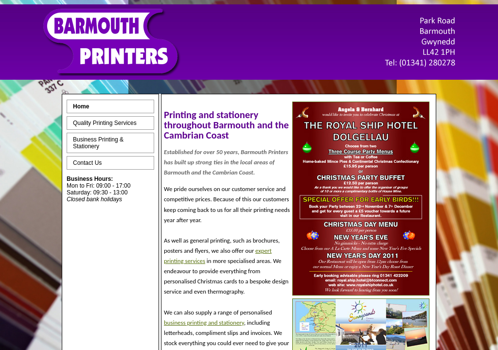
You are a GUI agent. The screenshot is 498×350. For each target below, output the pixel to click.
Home (81, 106)
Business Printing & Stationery (98, 143)
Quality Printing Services (105, 123)
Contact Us (87, 162)
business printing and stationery (204, 322)
